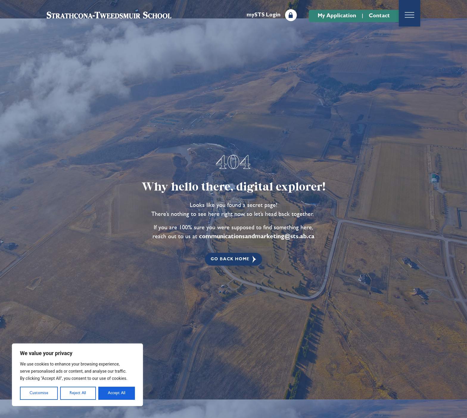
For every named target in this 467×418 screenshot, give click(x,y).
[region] (77, 374)
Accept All (116, 393)
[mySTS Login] (291, 15)
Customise (38, 393)
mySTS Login (264, 15)
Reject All (78, 393)
